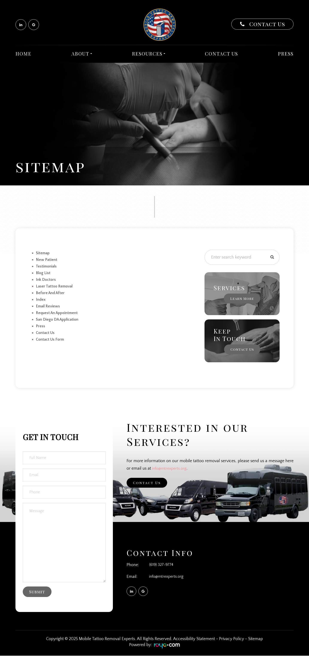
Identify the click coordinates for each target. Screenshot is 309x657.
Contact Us (266, 24)
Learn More (242, 298)
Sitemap (255, 640)
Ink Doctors (47, 278)
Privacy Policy (231, 640)
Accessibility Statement (194, 640)
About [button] (81, 53)
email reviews (49, 304)
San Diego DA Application (59, 317)
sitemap (43, 253)
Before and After (51, 291)
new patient (47, 259)
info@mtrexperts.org (170, 468)
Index (41, 298)
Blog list (44, 272)
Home (23, 53)
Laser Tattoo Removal (56, 285)
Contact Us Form (51, 336)
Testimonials (47, 265)
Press (286, 53)
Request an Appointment (58, 310)
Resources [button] (148, 53)
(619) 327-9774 (162, 565)
